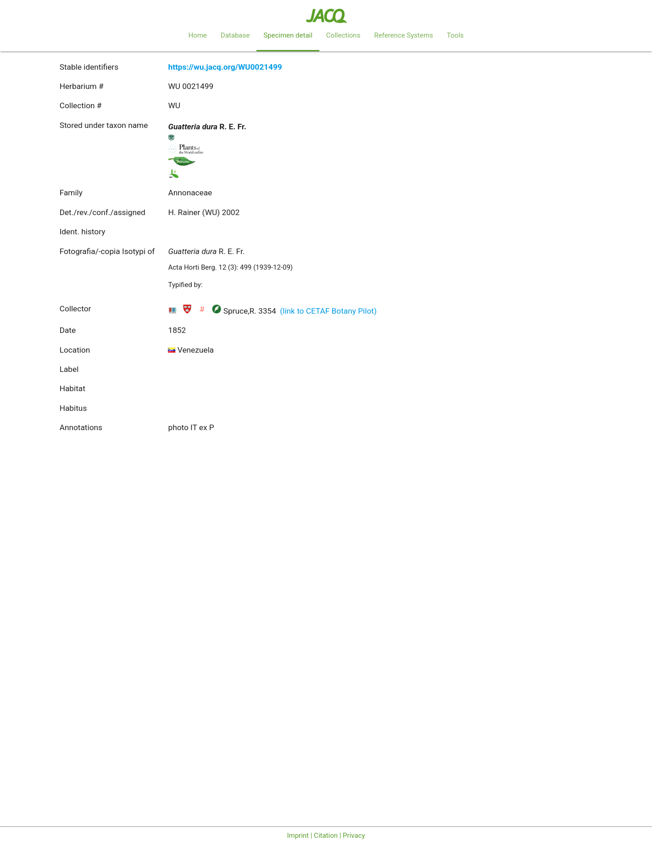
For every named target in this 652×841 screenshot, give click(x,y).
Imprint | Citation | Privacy (326, 835)
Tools (455, 35)
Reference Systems (403, 35)
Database (235, 35)
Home (197, 35)
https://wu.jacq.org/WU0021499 (225, 67)
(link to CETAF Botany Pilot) (328, 310)
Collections (343, 35)
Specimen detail (287, 35)
